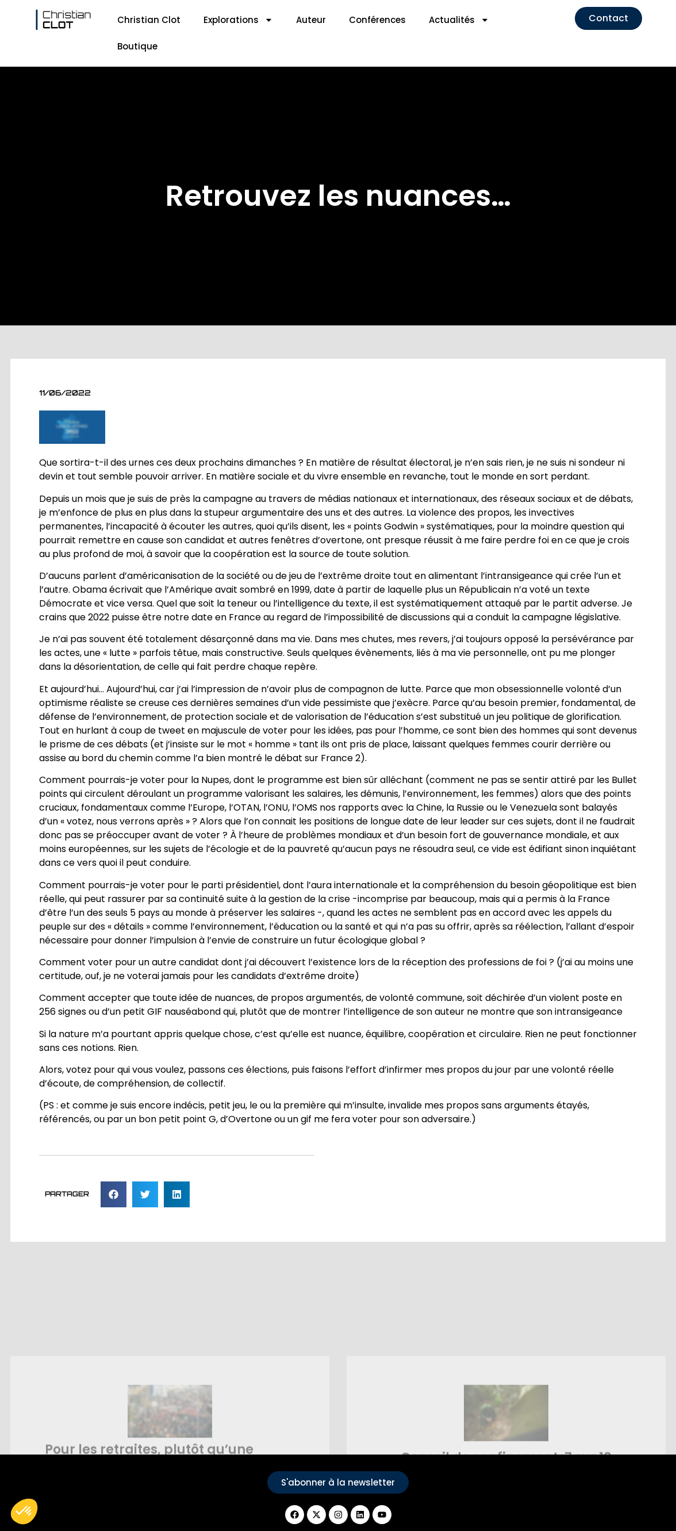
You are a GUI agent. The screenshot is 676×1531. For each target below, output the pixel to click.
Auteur (311, 20)
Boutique (137, 46)
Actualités (459, 20)
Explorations (238, 20)
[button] (113, 1194)
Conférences (377, 20)
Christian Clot (148, 20)
